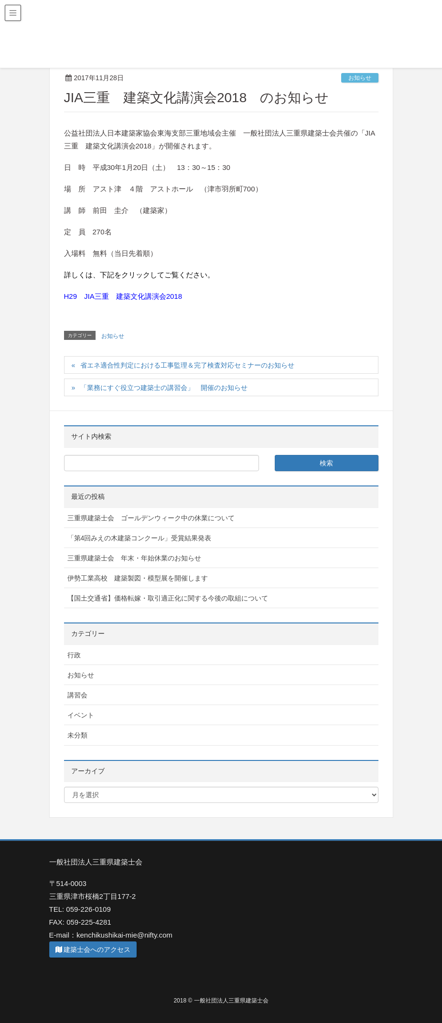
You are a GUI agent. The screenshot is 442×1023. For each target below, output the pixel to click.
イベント (80, 715)
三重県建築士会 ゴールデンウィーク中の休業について (151, 518)
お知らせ (359, 77)
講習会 (77, 695)
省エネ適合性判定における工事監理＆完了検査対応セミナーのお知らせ (187, 365)
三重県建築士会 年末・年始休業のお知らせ (134, 558)
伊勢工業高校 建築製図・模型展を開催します (137, 578)
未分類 (77, 735)
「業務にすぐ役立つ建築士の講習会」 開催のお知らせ (164, 387)
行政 (74, 655)
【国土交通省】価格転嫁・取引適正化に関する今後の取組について (167, 598)
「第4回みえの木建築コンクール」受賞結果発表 (139, 538)
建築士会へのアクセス (93, 949)
